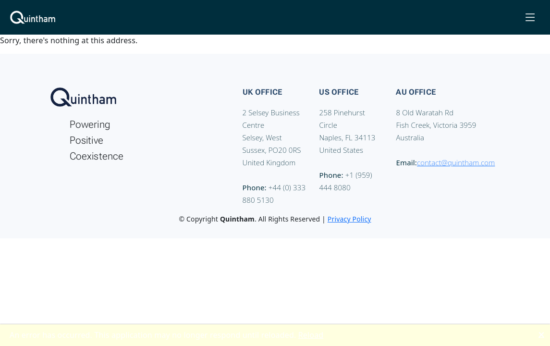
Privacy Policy (349, 218)
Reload (311, 335)
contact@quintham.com (456, 162)
